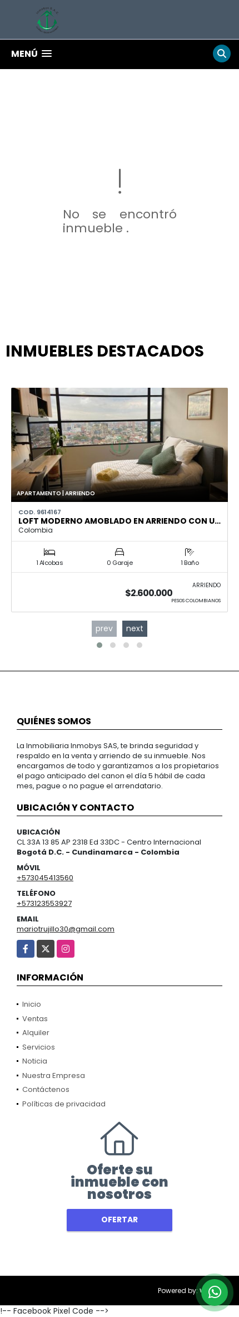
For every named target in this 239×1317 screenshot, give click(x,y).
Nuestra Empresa (53, 1075)
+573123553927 (44, 903)
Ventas (35, 1018)
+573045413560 (45, 877)
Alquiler (35, 1032)
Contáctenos (45, 1089)
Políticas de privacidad (64, 1104)
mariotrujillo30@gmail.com (65, 929)
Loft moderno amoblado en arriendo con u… (119, 521)
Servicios (38, 1047)
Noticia (34, 1061)
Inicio (31, 1004)
